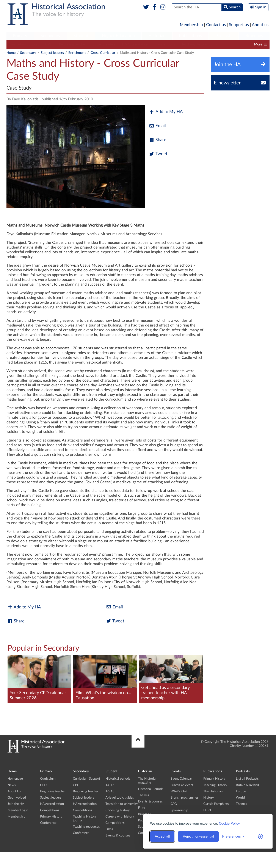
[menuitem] (20, 36)
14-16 (109, 785)
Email (157, 126)
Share (157, 140)
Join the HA (16, 803)
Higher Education (118, 36)
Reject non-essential (198, 836)
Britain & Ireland (247, 785)
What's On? (179, 791)
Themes (143, 795)
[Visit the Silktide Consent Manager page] (260, 836)
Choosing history (117, 810)
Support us (239, 25)
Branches (254, 36)
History (208, 797)
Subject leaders (104, 44)
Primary (20, 36)
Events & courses (117, 835)
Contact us (216, 25)
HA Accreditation (135, 44)
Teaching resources (86, 826)
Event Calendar (181, 778)
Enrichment (77, 52)
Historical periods (117, 778)
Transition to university (121, 803)
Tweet (158, 154)
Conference (48, 822)
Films (109, 829)
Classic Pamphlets (216, 803)
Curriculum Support (24, 44)
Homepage (15, 778)
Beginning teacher (72, 44)
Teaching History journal (200, 44)
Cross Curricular (103, 52)
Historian (157, 36)
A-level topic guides (119, 797)
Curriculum (47, 778)
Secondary (50, 36)
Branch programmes (185, 797)
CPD (48, 44)
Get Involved (17, 797)
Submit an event (182, 785)
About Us (14, 791)
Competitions (165, 44)
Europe (241, 791)
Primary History (51, 816)
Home (11, 52)
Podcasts (223, 36)
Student (81, 36)
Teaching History (215, 785)
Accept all (162, 836)
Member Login (18, 810)
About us (260, 25)
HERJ (207, 810)
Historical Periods (150, 789)
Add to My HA (166, 112)
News (12, 785)
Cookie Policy (229, 823)
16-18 (109, 791)
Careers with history (119, 816)
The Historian (213, 791)
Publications (190, 36)
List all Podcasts (247, 778)
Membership (191, 25)
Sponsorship (179, 810)
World (240, 797)
